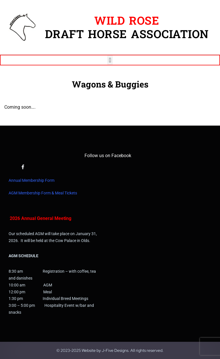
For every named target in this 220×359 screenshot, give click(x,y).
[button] (110, 60)
